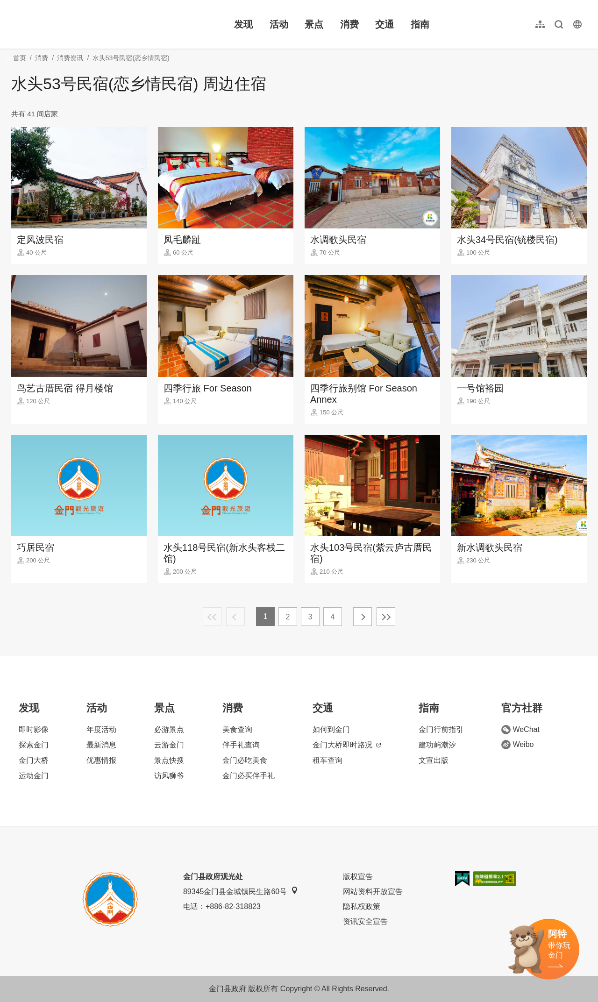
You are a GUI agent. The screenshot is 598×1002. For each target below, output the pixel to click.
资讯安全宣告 (365, 921)
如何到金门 (331, 729)
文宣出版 (433, 760)
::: (14, 5)
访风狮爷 (169, 776)
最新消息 (101, 745)
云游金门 (169, 745)
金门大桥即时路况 (347, 745)
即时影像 (34, 729)
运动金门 (34, 776)
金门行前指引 (441, 729)
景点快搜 (169, 760)
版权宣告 (358, 877)
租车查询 (327, 760)
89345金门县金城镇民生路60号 (240, 891)
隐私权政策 (361, 906)
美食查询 (237, 729)
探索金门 (34, 745)
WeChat (520, 729)
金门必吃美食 (244, 760)
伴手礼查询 (241, 745)
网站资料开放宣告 (373, 891)
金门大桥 (34, 760)
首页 (19, 58)
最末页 (386, 616)
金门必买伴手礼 (248, 776)
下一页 (362, 616)
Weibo (517, 744)
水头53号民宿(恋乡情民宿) (131, 58)
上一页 (235, 616)
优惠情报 (101, 760)
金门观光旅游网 (72, 24)
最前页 (212, 616)
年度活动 (101, 729)
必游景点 (169, 729)
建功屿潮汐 (437, 745)
